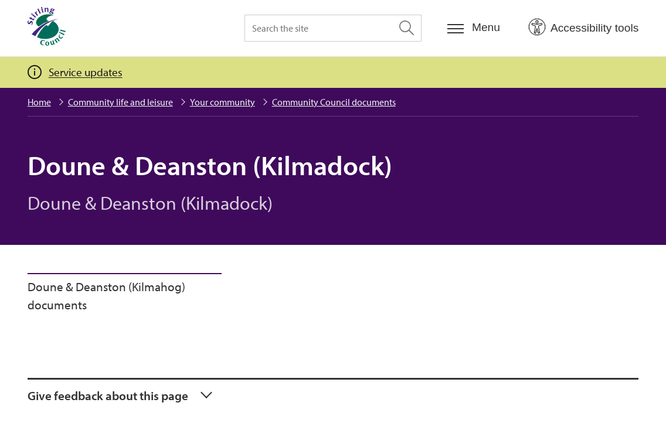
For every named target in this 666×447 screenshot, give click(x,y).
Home (39, 102)
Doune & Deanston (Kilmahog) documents (106, 296)
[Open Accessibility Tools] (583, 27)
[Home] (47, 28)
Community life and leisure (120, 102)
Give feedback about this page (108, 395)
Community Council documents (334, 102)
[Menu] (473, 27)
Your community (222, 102)
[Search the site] (333, 28)
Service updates (86, 72)
